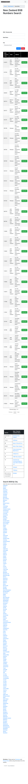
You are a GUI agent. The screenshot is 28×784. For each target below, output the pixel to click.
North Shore (5, 601)
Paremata (5, 629)
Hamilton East (6, 538)
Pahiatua (5, 618)
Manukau (5, 572)
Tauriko (4, 671)
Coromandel (5, 512)
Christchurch (6, 510)
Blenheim (5, 500)
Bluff (4, 501)
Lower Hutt (5, 569)
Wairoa (4, 704)
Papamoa (5, 625)
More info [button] (24, 62)
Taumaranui (5, 665)
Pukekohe (5, 635)
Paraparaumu (6, 628)
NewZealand (10, 6)
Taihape (4, 659)
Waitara (4, 707)
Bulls (4, 504)
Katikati (4, 557)
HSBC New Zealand (17, 456)
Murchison (5, 593)
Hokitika (5, 544)
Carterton (5, 507)
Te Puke (5, 681)
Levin (4, 565)
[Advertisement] (11, 23)
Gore (4, 534)
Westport (5, 722)
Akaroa (4, 487)
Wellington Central (7, 718)
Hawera (4, 543)
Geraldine (5, 529)
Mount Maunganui (7, 590)
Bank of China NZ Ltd (17, 443)
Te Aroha (5, 675)
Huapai (4, 545)
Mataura (5, 581)
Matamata (5, 579)
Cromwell (5, 513)
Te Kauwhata (6, 678)
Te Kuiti (4, 679)
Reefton (4, 644)
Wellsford (5, 719)
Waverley (5, 715)
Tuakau (4, 691)
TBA (4, 672)
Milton (4, 584)
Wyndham (5, 732)
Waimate (5, 702)
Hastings (5, 540)
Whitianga (5, 730)
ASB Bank (15, 440)
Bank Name (5, 37)
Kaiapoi (4, 551)
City (4, 42)
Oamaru (5, 604)
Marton (4, 576)
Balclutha (5, 497)
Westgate (5, 721)
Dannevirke (5, 515)
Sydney (4, 657)
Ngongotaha (5, 600)
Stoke (4, 653)
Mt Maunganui (6, 591)
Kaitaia (4, 556)
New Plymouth (6, 597)
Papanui (5, 626)
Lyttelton (5, 570)
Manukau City (6, 573)
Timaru (4, 687)
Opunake (5, 609)
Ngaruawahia (6, 598)
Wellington (5, 716)
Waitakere (5, 706)
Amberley (5, 491)
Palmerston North (7, 622)
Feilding (4, 528)
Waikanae (5, 700)
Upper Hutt (5, 694)
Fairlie (4, 526)
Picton (4, 632)
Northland (5, 603)
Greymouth (5, 535)
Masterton (5, 578)
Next (18, 412)
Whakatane (5, 724)
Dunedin (5, 519)
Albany (4, 488)
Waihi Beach (5, 699)
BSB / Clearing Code (7, 32)
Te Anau (5, 674)
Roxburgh (5, 649)
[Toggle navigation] (25, 1)
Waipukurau (5, 703)
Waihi (4, 697)
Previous (11, 412)
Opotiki (4, 607)
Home (5, 6)
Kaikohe (5, 553)
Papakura (5, 623)
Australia (5, 495)
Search (18, 48)
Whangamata (6, 725)
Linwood (5, 568)
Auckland (5, 494)
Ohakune (5, 606)
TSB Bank (15, 470)
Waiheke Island (6, 696)
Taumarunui (5, 666)
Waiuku (4, 709)
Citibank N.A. (16, 453)
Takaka (4, 660)
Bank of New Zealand (17, 446)
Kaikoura (5, 554)
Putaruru (5, 637)
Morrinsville (5, 585)
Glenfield (5, 532)
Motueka (5, 588)
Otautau (5, 613)
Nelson (4, 596)
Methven (5, 582)
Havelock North (6, 541)
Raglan (4, 640)
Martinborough (6, 575)
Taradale (5, 663)
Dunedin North (6, 520)
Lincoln (4, 566)
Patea (4, 631)
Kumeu (4, 562)
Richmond (5, 646)
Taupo (4, 668)
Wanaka (5, 710)
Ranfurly (5, 641)
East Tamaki (5, 523)
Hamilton (5, 537)
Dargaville (5, 517)
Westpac (15, 473)
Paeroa (4, 616)
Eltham (4, 525)
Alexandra (5, 489)
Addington (5, 485)
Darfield (4, 516)
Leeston (5, 563)
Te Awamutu (5, 676)
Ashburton (5, 492)
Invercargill (5, 550)
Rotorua (4, 647)
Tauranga (5, 669)
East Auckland (6, 522)
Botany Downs (6, 503)
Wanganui (5, 712)
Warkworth (5, 713)
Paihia (4, 619)
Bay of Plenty (6, 498)
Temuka (5, 684)
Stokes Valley (6, 654)
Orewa (4, 610)
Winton (4, 731)
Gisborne (5, 531)
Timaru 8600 (6, 688)
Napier (4, 594)
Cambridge (5, 506)
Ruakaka (5, 650)
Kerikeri (4, 560)
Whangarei (5, 728)
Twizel (4, 693)
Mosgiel (5, 587)
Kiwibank (15, 467)
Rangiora (5, 643)
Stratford (5, 656)
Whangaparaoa (6, 727)
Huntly (4, 547)
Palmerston (5, 621)
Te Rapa (5, 682)
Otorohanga (5, 615)
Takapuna (5, 662)
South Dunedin (6, 651)
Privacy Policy (6, 760)
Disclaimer (17, 759)
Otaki (4, 612)
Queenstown (5, 638)
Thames (5, 685)
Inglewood (5, 548)
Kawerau (5, 559)
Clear (23, 48)
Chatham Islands (6, 509)
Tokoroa (5, 690)
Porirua (4, 634)
